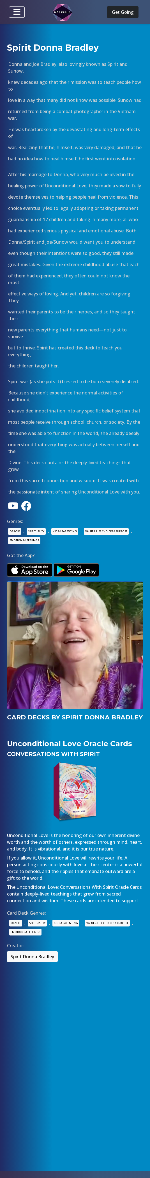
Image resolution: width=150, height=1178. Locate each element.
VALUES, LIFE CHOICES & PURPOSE (106, 531)
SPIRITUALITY (36, 531)
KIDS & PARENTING (65, 531)
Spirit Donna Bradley (32, 956)
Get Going (123, 12)
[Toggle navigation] (17, 12)
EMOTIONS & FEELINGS (24, 540)
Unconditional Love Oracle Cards (69, 743)
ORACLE (15, 531)
